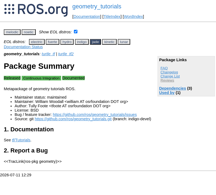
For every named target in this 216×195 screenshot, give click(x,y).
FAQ (164, 68)
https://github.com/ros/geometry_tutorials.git (73, 119)
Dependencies (172, 88)
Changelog (169, 72)
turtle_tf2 (66, 54)
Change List (170, 76)
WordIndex (133, 16)
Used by (167, 92)
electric (36, 42)
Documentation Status (23, 47)
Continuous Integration (41, 78)
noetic (29, 32)
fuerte (52, 42)
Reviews (167, 80)
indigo (82, 42)
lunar (124, 42)
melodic (12, 32)
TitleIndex (111, 16)
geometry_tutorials (96, 6)
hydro (67, 42)
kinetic (109, 42)
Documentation (86, 16)
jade (95, 42)
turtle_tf (48, 54)
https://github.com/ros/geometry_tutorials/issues (95, 114)
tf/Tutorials (21, 140)
